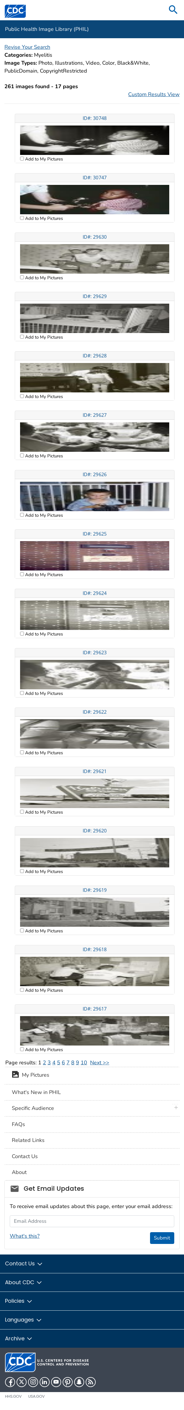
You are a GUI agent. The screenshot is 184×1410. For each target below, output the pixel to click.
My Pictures (30, 1075)
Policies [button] (19, 1300)
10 (84, 1062)
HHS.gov (13, 1396)
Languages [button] (23, 1319)
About (19, 1172)
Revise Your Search (27, 47)
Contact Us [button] (24, 1263)
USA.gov (36, 1396)
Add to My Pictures (43, 159)
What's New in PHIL (36, 1092)
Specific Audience (33, 1108)
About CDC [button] (24, 1282)
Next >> (99, 1062)
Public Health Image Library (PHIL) (47, 29)
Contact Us (25, 1156)
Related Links (28, 1140)
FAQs (18, 1124)
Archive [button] (19, 1338)
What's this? (25, 1236)
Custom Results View (154, 94)
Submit (162, 1238)
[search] (173, 10)
